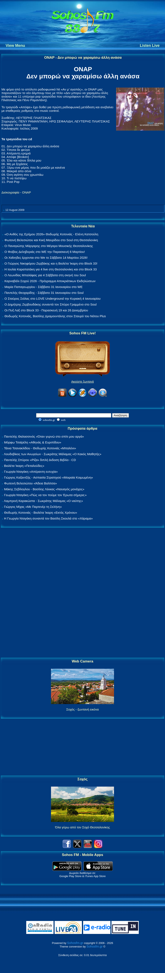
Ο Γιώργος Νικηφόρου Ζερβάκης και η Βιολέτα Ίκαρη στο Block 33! (50, 263)
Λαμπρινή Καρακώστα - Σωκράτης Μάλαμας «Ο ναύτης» (43, 501)
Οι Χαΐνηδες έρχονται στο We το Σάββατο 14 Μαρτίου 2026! (46, 257)
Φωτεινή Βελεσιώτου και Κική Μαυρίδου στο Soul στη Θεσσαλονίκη (51, 240)
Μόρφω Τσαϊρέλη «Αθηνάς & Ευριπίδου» (32, 442)
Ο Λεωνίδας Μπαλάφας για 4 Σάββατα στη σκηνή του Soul (45, 275)
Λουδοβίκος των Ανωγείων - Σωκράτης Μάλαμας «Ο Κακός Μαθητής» (52, 454)
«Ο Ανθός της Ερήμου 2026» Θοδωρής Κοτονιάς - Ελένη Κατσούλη (51, 234)
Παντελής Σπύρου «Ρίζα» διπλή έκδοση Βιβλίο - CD (40, 460)
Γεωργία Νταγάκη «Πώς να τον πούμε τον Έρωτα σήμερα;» (45, 495)
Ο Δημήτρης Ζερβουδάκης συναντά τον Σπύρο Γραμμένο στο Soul (50, 304)
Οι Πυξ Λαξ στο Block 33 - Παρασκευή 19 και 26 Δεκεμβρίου (46, 310)
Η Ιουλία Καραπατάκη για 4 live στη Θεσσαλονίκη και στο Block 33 (50, 269)
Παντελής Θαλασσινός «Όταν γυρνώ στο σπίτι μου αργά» (44, 436)
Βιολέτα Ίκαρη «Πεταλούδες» (24, 465)
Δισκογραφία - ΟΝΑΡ (16, 192)
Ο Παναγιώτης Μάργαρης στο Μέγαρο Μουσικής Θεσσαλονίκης (48, 246)
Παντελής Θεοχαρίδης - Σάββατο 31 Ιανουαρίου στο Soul (44, 292)
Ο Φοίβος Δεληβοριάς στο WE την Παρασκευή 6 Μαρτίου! (44, 251)
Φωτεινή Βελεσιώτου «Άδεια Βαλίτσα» (30, 483)
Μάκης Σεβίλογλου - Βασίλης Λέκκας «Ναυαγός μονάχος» (44, 489)
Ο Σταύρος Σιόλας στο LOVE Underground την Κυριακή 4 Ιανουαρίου (52, 298)
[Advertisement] (82, 593)
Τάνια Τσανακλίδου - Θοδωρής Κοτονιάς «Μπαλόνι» (40, 448)
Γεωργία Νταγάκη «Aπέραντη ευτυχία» (31, 471)
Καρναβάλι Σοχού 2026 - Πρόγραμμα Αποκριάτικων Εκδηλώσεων (50, 281)
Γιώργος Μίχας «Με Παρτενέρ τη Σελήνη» (33, 506)
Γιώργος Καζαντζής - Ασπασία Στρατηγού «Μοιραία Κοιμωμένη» (48, 477)
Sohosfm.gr (75, 943)
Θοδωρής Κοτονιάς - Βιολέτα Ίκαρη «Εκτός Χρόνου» (40, 512)
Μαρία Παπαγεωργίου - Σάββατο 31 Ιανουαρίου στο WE (43, 287)
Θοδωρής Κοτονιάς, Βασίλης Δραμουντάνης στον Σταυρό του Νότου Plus (55, 316)
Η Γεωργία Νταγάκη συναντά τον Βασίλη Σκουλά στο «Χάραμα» (48, 518)
